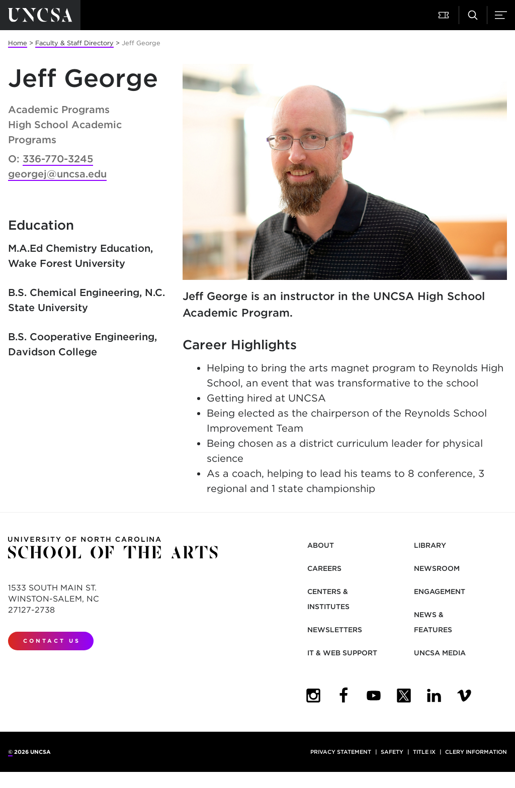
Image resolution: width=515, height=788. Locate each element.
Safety (392, 751)
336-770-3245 (58, 159)
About (320, 545)
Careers (324, 568)
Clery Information (476, 751)
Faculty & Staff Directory (74, 43)
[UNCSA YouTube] (374, 695)
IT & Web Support (342, 653)
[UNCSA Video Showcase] (464, 695)
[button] (445, 15)
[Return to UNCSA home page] (40, 15)
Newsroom (437, 568)
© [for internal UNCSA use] (10, 751)
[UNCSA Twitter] (404, 695)
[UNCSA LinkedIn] (434, 695)
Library (430, 545)
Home (17, 43)
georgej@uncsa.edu (57, 174)
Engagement (439, 591)
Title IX (424, 751)
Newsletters (334, 630)
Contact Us (51, 640)
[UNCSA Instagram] (313, 695)
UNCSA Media (440, 653)
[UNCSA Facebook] (343, 695)
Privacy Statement (340, 751)
